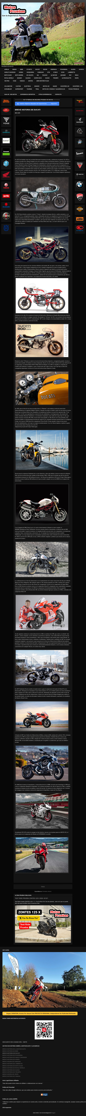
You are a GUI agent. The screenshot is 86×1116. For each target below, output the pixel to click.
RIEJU (76, 75)
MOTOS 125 (46, 86)
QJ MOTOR (54, 75)
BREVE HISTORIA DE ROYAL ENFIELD (13, 1068)
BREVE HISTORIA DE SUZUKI (11, 1070)
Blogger (53, 1112)
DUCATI (37, 69)
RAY (70, 75)
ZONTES (30, 81)
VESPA (77, 78)
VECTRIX (6, 81)
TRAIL (37, 89)
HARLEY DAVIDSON (9, 72)
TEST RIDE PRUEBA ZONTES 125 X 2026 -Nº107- (31, 898)
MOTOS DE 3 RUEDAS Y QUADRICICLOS (53, 89)
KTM (48, 72)
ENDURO (36, 86)
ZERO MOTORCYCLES (42, 81)
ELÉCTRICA (27, 86)
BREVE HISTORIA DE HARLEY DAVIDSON (14, 1057)
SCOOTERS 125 (65, 86)
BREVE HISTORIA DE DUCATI (11, 1053)
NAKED (55, 86)
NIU (38, 75)
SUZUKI (47, 78)
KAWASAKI (41, 72)
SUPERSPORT (19, 89)
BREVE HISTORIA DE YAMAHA (11, 1076)
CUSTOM (18, 86)
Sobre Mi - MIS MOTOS (10, 94)
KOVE (62, 72)
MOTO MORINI (19, 75)
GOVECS (81, 69)
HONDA (21, 72)
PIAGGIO (44, 75)
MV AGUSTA (30, 75)
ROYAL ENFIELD (8, 78)
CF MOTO (29, 69)
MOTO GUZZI (8, 75)
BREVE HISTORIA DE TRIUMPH (11, 1072)
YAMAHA (22, 81)
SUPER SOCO (38, 78)
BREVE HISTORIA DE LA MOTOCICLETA (14, 1049)
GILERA (73, 69)
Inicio (43, 886)
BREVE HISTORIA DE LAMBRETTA (12, 1063)
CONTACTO (58, 94)
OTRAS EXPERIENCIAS (45, 94)
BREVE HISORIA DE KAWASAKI (11, 1061)
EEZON (45, 69)
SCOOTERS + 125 (77, 86)
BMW (21, 69)
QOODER (63, 75)
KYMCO (55, 72)
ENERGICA (54, 69)
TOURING (29, 89)
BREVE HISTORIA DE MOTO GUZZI (12, 1065)
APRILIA (6, 69)
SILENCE (28, 78)
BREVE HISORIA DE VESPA (10, 1074)
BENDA (14, 69)
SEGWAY (19, 78)
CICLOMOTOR (8, 86)
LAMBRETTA (71, 72)
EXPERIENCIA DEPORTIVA (27, 94)
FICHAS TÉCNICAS (73, 89)
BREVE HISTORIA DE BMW (10, 1051)
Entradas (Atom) (46, 891)
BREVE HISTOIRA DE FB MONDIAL (12, 1055)
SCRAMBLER (8, 89)
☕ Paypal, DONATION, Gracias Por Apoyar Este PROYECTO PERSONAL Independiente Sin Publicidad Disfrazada (40, 1013)
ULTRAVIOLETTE (66, 78)
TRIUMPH (55, 78)
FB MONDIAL (64, 69)
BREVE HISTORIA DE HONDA (11, 1059)
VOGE (14, 81)
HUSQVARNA (30, 72)
